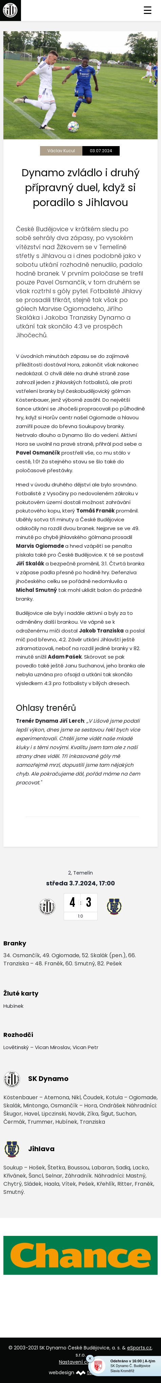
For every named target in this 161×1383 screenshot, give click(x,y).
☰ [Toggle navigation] (147, 10)
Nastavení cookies (80, 1362)
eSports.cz (139, 1347)
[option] (80, 1255)
